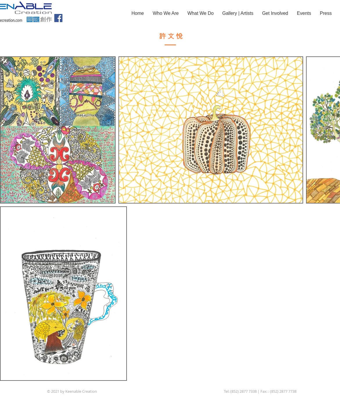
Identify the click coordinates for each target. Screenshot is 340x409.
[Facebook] (58, 18)
